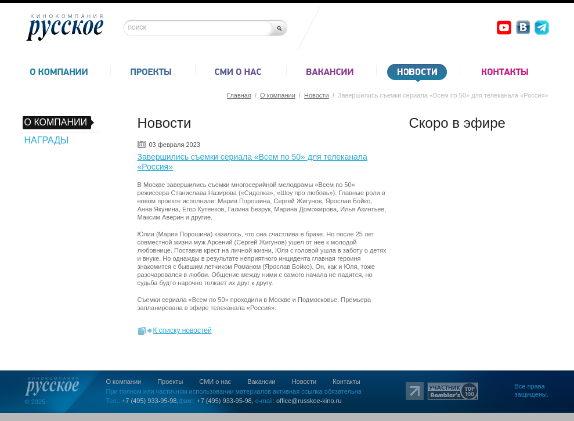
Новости (316, 95)
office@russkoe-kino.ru (308, 400)
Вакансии (261, 381)
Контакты (346, 381)
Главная (239, 95)
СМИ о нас (215, 381)
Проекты (170, 381)
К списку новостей (182, 330)
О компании (277, 95)
